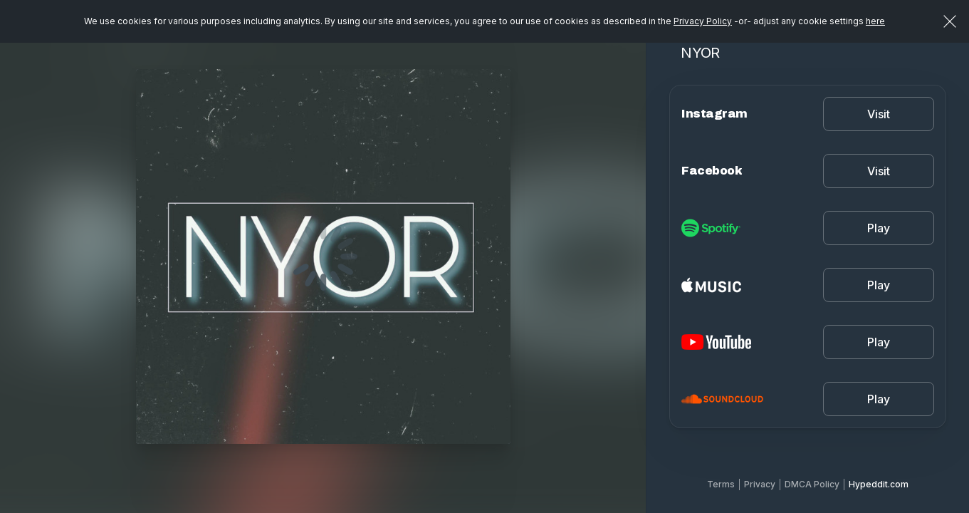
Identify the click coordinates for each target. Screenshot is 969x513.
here (875, 21)
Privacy (759, 484)
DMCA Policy (812, 484)
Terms (721, 484)
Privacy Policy (703, 21)
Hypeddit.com (878, 484)
